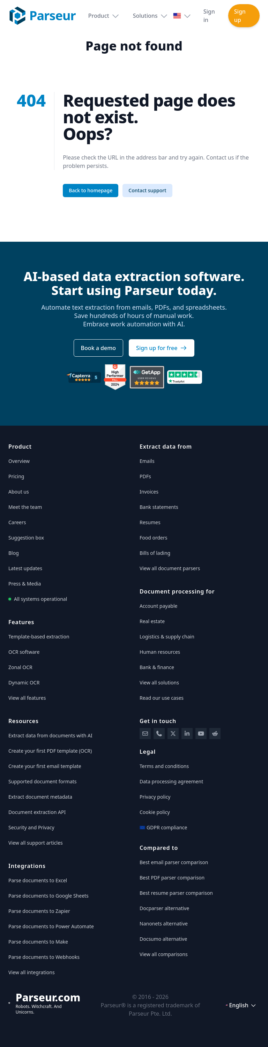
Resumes (150, 522)
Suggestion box (26, 537)
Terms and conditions (164, 766)
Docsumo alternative (163, 939)
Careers (17, 522)
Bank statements (159, 507)
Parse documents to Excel (37, 880)
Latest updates (25, 568)
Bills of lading (155, 553)
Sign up (240, 16)
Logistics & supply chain (167, 636)
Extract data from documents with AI (50, 735)
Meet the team (25, 507)
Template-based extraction (38, 636)
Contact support (147, 190)
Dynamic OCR (23, 682)
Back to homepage (90, 190)
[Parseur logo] (41, 16)
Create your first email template (44, 766)
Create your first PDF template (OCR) (50, 750)
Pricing (16, 476)
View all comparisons (164, 954)
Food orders (153, 537)
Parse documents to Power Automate (51, 926)
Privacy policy (155, 796)
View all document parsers (170, 568)
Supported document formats (42, 781)
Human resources (160, 652)
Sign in (209, 16)
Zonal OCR (20, 667)
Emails (147, 461)
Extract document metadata (40, 796)
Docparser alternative (164, 908)
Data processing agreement (171, 781)
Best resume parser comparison (176, 893)
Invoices (149, 491)
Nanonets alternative (164, 923)
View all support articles (35, 842)
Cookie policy (155, 812)
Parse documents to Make (38, 941)
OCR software (23, 652)
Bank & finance (157, 667)
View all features (27, 698)
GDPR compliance (163, 827)
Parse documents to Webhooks (44, 957)
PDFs (145, 476)
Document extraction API (37, 812)
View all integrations (31, 972)
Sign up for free (161, 348)
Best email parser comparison (174, 862)
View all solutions (159, 682)
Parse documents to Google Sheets (48, 895)
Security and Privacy (31, 827)
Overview (19, 461)
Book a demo (98, 348)
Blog (13, 553)
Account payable (158, 606)
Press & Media (24, 583)
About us (18, 491)
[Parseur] (44, 1003)
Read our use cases (162, 698)
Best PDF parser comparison (172, 877)
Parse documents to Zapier (39, 911)
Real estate (152, 621)
